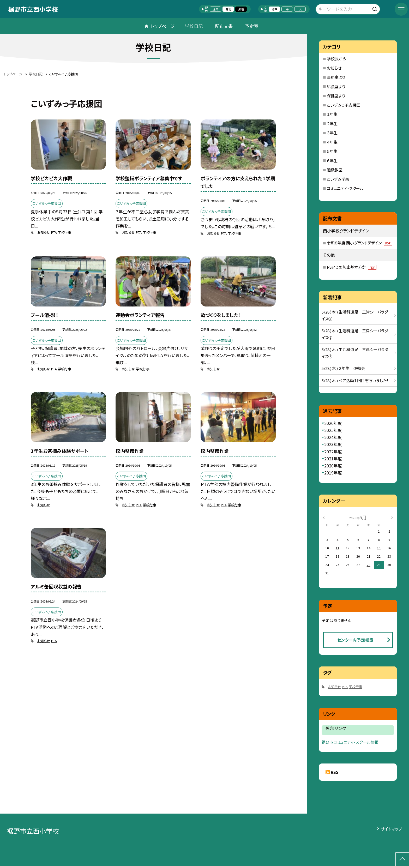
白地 (228, 9)
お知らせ (43, 232)
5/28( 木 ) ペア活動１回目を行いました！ (355, 380)
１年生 (332, 114)
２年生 (332, 123)
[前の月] (323, 517)
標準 (274, 9)
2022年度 (333, 451)
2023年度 (333, 444)
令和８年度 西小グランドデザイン (359, 242)
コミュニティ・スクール (345, 188)
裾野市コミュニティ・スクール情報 (350, 742)
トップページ (163, 26)
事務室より (336, 77)
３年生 (332, 132)
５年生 (332, 151)
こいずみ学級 (338, 179)
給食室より (336, 86)
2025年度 (333, 430)
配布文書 (224, 26)
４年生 (332, 142)
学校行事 (64, 232)
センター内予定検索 (355, 640)
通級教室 (334, 169)
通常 (215, 9)
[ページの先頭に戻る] (402, 859)
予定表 (251, 26)
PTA (54, 232)
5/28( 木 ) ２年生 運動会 (343, 368)
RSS (335, 772)
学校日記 (194, 26)
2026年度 (333, 423)
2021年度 (333, 458)
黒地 (241, 9)
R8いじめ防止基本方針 (351, 267)
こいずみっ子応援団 (343, 105)
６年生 (332, 160)
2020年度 (333, 465)
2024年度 (333, 437)
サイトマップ (391, 829)
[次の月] (392, 517)
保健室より (336, 95)
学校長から (336, 58)
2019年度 (333, 473)
